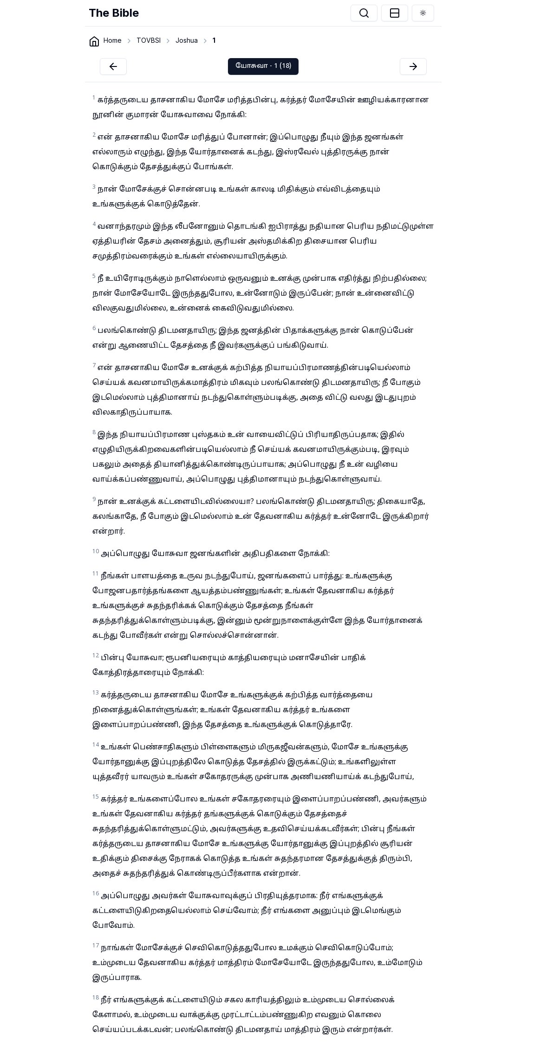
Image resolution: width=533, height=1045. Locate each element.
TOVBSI (148, 40)
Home (113, 40)
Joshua (187, 40)
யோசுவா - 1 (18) (263, 66)
